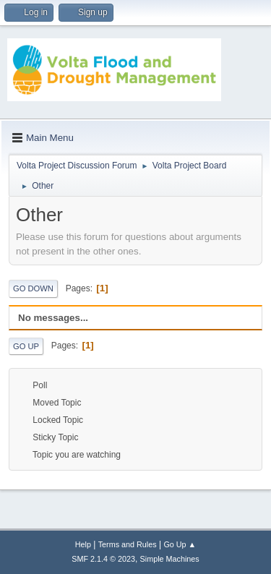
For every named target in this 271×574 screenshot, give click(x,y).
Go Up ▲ (179, 544)
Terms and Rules (127, 544)
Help (83, 544)
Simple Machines (169, 558)
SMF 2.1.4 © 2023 (103, 558)
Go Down (33, 288)
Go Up (26, 346)
